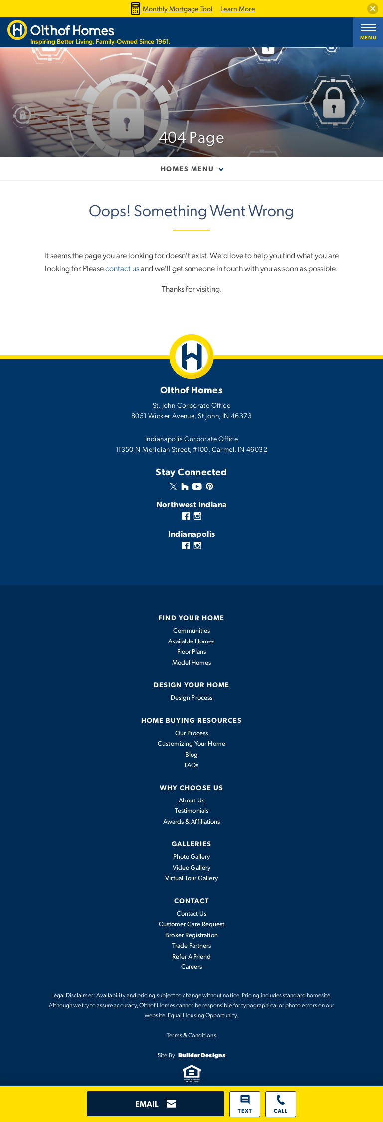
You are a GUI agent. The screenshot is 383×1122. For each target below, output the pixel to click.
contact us (122, 268)
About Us (191, 800)
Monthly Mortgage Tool (170, 8)
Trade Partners (191, 945)
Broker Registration (191, 935)
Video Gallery (191, 867)
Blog (191, 754)
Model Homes (191, 662)
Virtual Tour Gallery (191, 878)
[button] (372, 8)
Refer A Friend (191, 956)
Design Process (191, 697)
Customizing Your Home (191, 743)
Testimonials (191, 810)
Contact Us (192, 913)
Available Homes (191, 641)
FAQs (191, 765)
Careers (191, 966)
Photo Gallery (191, 856)
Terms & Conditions (191, 1035)
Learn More (237, 8)
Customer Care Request (191, 924)
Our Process (191, 733)
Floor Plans (191, 651)
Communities (191, 630)
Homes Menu (187, 168)
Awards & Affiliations (191, 821)
